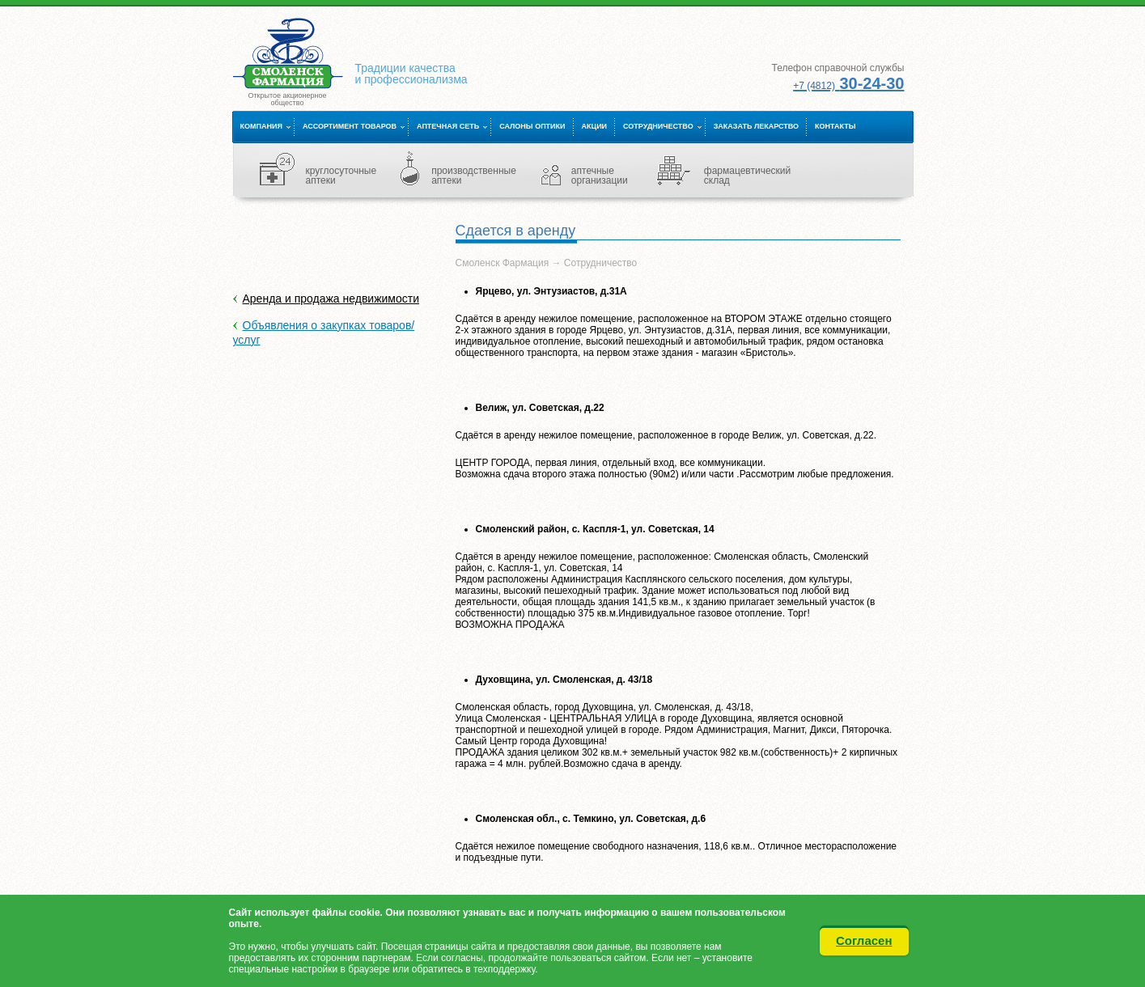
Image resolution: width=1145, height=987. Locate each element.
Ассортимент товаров (350, 126)
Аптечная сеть (448, 126)
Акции (595, 126)
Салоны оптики (532, 126)
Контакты (835, 126)
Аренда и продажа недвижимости (331, 298)
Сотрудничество (658, 126)
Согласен (864, 940)
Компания (261, 126)
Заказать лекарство (756, 126)
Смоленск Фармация (502, 263)
